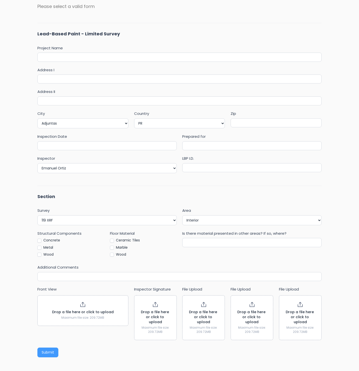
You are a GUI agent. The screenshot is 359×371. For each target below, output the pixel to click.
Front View (47, 289)
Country (141, 113)
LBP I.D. (188, 158)
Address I (45, 70)
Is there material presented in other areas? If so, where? (234, 233)
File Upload (192, 289)
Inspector (46, 158)
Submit (48, 352)
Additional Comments (58, 267)
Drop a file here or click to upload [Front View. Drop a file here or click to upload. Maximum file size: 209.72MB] (83, 311)
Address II (46, 91)
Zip (233, 113)
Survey (43, 210)
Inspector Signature (152, 289)
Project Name (50, 48)
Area (186, 210)
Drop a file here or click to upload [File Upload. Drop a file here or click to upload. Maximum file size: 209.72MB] (203, 316)
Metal (45, 247)
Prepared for (194, 136)
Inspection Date (52, 136)
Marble (119, 247)
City (41, 113)
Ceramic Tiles (125, 240)
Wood (45, 254)
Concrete (48, 240)
